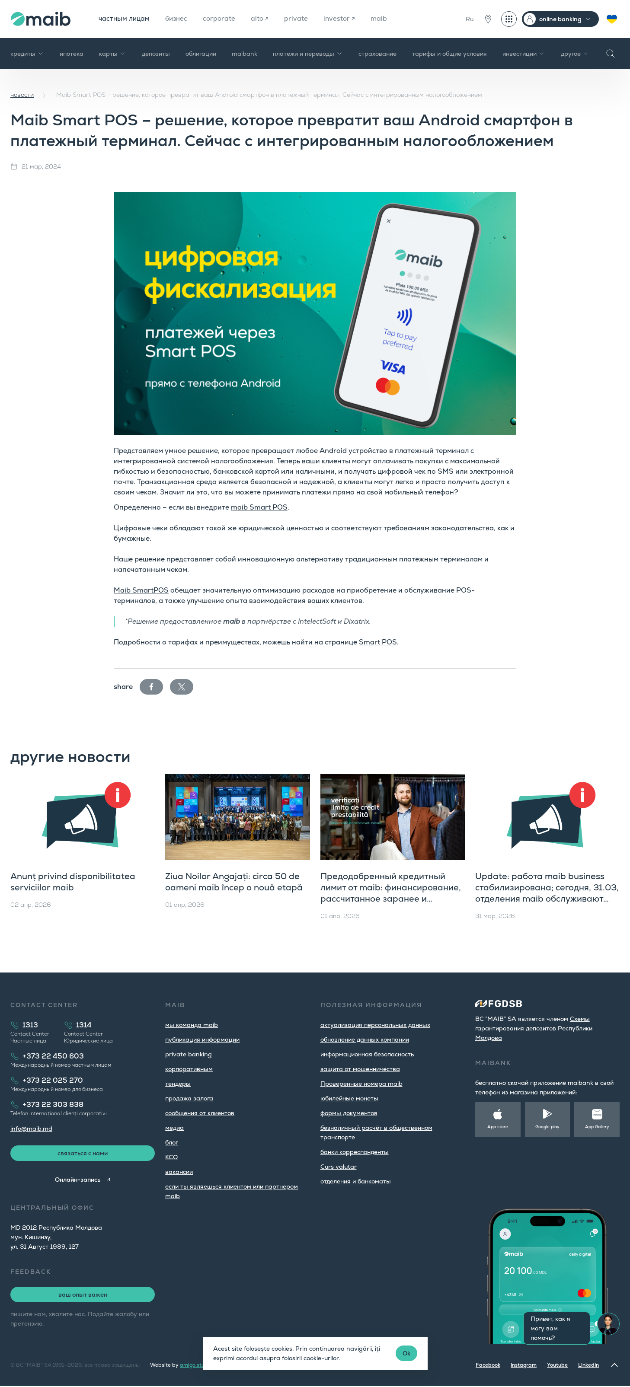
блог (171, 1142)
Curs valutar (338, 1166)
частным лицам (125, 18)
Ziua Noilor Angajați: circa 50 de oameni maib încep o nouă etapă (234, 881)
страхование (377, 53)
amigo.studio (196, 1366)
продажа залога (189, 1098)
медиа (174, 1128)
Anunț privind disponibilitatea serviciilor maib (72, 881)
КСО (171, 1157)
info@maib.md (31, 1128)
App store (497, 1126)
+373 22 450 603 (53, 1056)
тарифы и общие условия (449, 53)
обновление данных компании (364, 1039)
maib (384, 18)
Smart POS (378, 642)
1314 (84, 1025)
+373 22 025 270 (52, 1080)
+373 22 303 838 (52, 1104)
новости (22, 95)
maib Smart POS (259, 507)
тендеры (178, 1083)
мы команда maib (191, 1025)
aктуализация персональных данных (375, 1025)
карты (112, 53)
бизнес (179, 18)
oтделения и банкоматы (355, 1181)
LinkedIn (588, 1366)
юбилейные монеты (349, 1098)
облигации (200, 53)
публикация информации (202, 1039)
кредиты (27, 53)
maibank (244, 53)
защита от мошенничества (360, 1069)
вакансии (179, 1172)
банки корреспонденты (354, 1152)
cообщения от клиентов (199, 1113)
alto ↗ (264, 18)
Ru (469, 19)
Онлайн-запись (77, 1181)
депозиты (156, 53)
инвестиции (523, 53)
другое (575, 53)
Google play (547, 1126)
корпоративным (189, 1069)
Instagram (524, 1366)
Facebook (488, 1366)
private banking (188, 1054)
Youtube (557, 1366)
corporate (223, 18)
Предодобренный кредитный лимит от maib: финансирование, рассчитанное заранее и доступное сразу (390, 892)
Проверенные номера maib (361, 1083)
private (301, 18)
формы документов (348, 1113)
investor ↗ (344, 18)
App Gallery (597, 1126)
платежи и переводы (308, 53)
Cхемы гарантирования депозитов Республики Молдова (533, 1028)
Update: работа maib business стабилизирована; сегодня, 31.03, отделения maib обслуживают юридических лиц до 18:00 (547, 892)
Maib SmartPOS (141, 590)
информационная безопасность (367, 1054)
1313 (30, 1025)
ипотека (71, 53)
